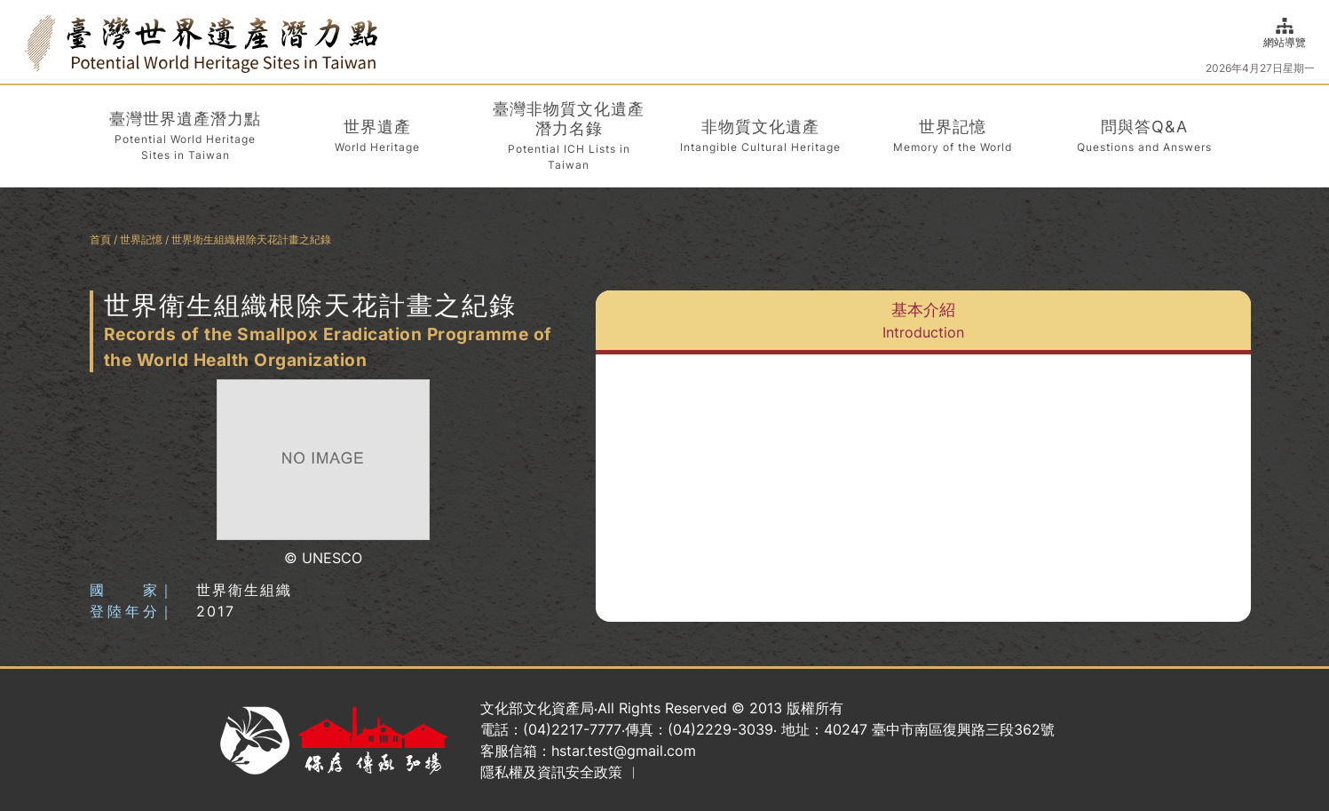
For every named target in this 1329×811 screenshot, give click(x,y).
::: (19, 41)
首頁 (100, 239)
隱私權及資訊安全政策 (551, 772)
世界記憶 (141, 239)
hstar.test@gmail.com (623, 750)
